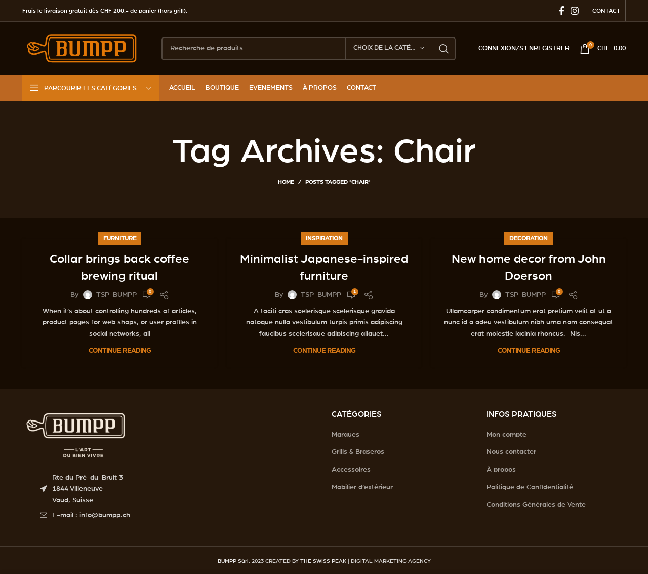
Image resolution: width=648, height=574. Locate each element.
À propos (501, 469)
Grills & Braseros (358, 451)
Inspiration (324, 238)
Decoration (528, 238)
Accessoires (351, 469)
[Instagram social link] (575, 10)
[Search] (308, 48)
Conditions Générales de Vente (536, 504)
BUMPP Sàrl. (234, 561)
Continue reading (120, 351)
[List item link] (178, 515)
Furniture (119, 238)
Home (286, 182)
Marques (345, 434)
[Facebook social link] (562, 10)
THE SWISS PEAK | (324, 561)
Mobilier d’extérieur (362, 487)
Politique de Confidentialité (530, 487)
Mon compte (506, 434)
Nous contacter (511, 451)
